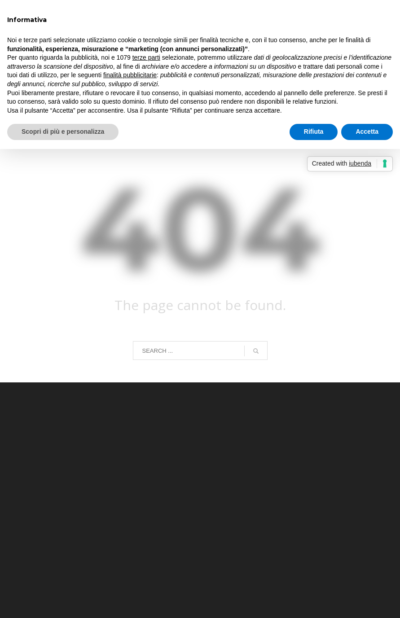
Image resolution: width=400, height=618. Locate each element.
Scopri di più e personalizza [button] (63, 131)
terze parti (146, 57)
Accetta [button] (367, 131)
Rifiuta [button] (314, 131)
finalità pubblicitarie (130, 75)
